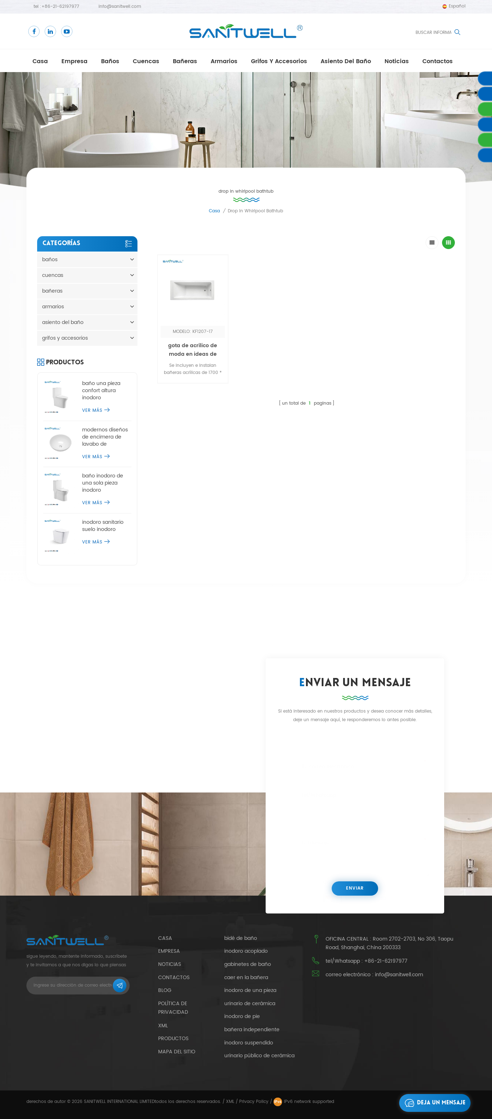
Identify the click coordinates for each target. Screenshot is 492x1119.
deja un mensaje (433, 1103)
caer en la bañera (246, 977)
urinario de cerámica (249, 1003)
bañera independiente (252, 1029)
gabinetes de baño (247, 964)
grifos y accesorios (279, 61)
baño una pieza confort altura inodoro (101, 390)
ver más (96, 410)
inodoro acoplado (246, 951)
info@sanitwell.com (120, 6)
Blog (164, 990)
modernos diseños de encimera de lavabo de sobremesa (105, 437)
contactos (437, 61)
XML (230, 1101)
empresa (74, 61)
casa (40, 61)
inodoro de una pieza (250, 990)
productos (173, 1038)
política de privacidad (173, 1008)
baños (110, 61)
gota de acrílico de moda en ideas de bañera (192, 354)
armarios (224, 61)
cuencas (146, 61)
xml (163, 1026)
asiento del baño (346, 61)
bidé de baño (240, 938)
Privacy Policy (253, 1101)
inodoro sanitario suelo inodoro (103, 526)
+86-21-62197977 (60, 6)
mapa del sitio (176, 1052)
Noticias (397, 61)
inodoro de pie (242, 1016)
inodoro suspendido (248, 1043)
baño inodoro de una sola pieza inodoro (102, 483)
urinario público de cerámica (259, 1055)
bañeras (185, 61)
